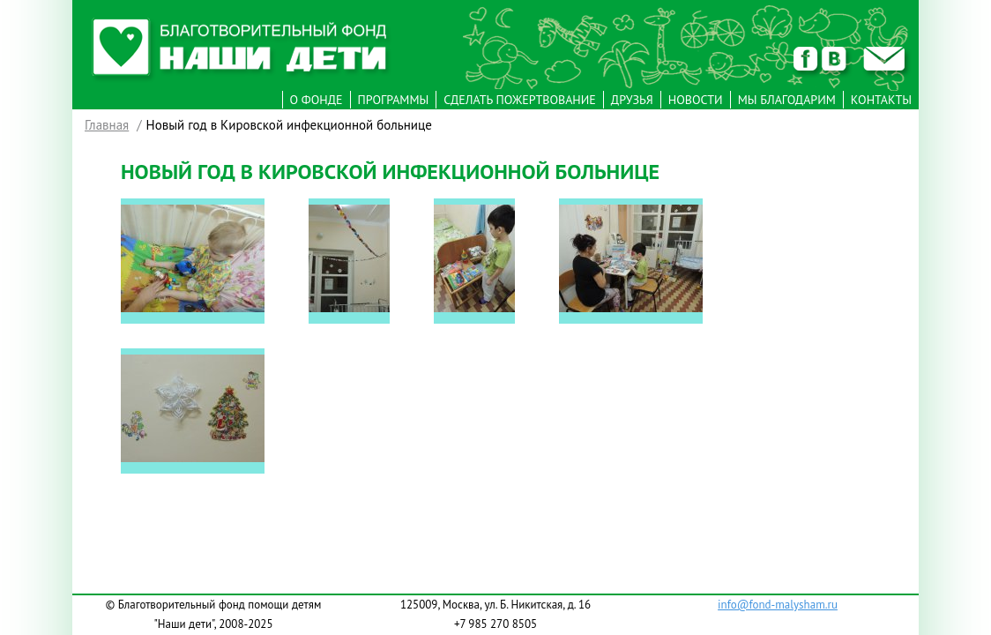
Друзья (632, 100)
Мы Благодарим (787, 100)
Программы (393, 100)
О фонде (316, 100)
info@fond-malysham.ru (778, 604)
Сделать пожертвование (519, 100)
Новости (695, 100)
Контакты (881, 100)
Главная (107, 124)
